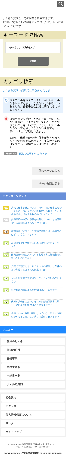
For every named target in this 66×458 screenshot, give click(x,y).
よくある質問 (10, 90)
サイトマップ (13, 432)
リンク (10, 423)
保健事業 (12, 358)
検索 (33, 61)
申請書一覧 (13, 375)
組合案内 (11, 397)
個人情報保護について (19, 414)
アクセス (11, 406)
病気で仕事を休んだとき (35, 90)
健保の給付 (13, 350)
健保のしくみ (15, 341)
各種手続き (13, 367)
